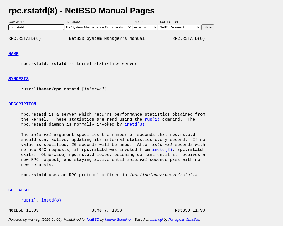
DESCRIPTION (22, 104)
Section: (74, 21)
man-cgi (156, 220)
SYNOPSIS (18, 79)
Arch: (141, 21)
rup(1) (152, 119)
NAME (13, 54)
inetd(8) (135, 124)
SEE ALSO (18, 190)
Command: (18, 21)
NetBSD (93, 220)
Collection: (169, 21)
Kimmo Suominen (118, 220)
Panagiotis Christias (183, 220)
